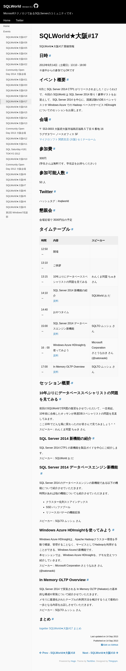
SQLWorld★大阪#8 (16, 179)
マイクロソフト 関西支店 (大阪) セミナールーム (67, 139)
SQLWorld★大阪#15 (16, 112)
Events (6, 31)
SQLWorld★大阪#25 (16, 48)
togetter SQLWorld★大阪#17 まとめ (60, 628)
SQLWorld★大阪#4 (16, 201)
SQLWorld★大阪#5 (16, 196)
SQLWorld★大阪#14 (16, 118)
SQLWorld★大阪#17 (16, 101)
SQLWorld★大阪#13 (16, 123)
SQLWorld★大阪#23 (16, 59)
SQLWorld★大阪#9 (16, 174)
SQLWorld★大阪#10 (16, 159)
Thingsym (112, 661)
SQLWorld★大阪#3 (16, 207)
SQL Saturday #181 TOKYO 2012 (16, 151)
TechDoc (91, 661)
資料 (55, 300)
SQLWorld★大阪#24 (16, 53)
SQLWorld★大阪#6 (16, 190)
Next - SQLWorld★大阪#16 (100, 652)
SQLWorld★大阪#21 (16, 79)
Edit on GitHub (109, 645)
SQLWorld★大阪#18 (16, 96)
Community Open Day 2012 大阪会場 (16, 166)
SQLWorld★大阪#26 (16, 42)
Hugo (73, 661)
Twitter (19, 20)
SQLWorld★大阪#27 (16, 37)
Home (6, 20)
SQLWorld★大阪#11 (16, 144)
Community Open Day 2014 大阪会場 (16, 72)
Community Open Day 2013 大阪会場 (16, 130)
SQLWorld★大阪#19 (16, 90)
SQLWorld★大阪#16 (16, 107)
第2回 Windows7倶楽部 (17, 214)
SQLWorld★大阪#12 (16, 138)
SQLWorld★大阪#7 (16, 185)
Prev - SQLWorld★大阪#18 (57, 652)
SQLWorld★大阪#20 (16, 85)
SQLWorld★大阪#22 (16, 64)
